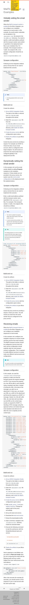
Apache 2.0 (16, 603)
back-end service (18, 515)
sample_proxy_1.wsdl (14, 504)
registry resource (10, 506)
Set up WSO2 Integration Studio (15, 111)
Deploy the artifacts (11, 136)
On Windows (10, 540)
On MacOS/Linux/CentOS (13, 537)
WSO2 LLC (16, 593)
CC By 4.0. (16, 598)
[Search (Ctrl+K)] (23, 9)
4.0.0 (17, 9)
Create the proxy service (12, 132)
